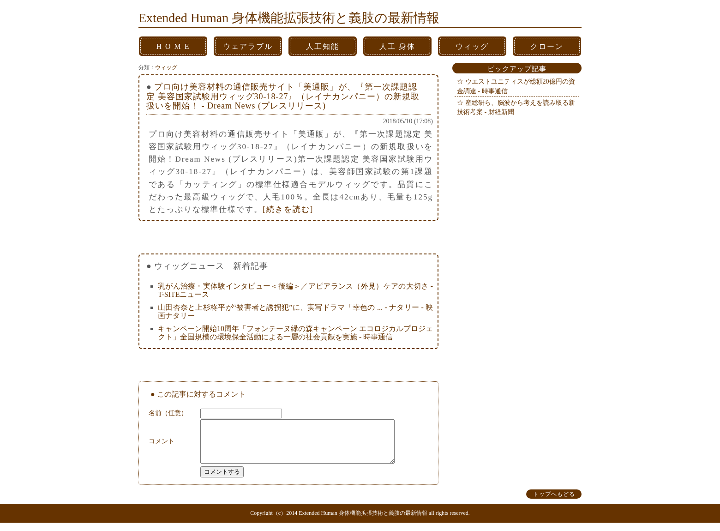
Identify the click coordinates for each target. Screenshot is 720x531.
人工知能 (322, 46)
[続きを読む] (288, 209)
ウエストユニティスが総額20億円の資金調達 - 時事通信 (516, 86)
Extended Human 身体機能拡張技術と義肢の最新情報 (288, 18)
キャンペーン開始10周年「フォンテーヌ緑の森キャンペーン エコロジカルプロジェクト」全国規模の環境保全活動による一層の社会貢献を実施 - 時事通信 (295, 333)
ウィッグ (472, 46)
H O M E (173, 46)
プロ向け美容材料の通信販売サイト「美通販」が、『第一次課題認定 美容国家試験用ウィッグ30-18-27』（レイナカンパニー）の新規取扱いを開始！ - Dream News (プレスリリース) (283, 96)
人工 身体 (397, 46)
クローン (547, 46)
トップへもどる (554, 502)
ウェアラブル (248, 46)
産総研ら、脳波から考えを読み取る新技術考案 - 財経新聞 (516, 107)
